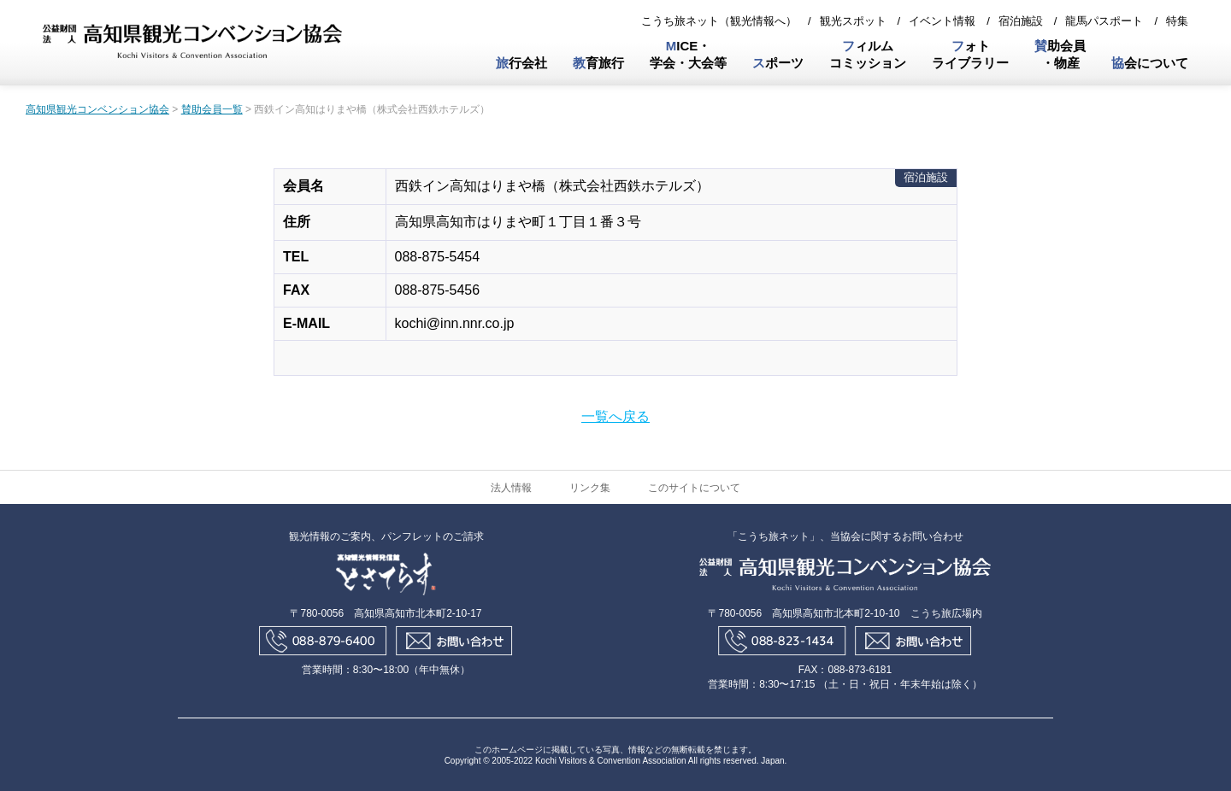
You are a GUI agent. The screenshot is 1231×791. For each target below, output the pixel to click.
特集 (1177, 21)
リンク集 (589, 488)
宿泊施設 (1020, 21)
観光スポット (853, 21)
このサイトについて (694, 488)
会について (1149, 63)
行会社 (521, 63)
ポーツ (778, 63)
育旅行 (598, 63)
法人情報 (511, 488)
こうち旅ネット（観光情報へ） (719, 21)
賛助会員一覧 (212, 109)
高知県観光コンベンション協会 (97, 109)
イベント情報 (942, 21)
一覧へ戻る (615, 416)
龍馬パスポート (1104, 21)
